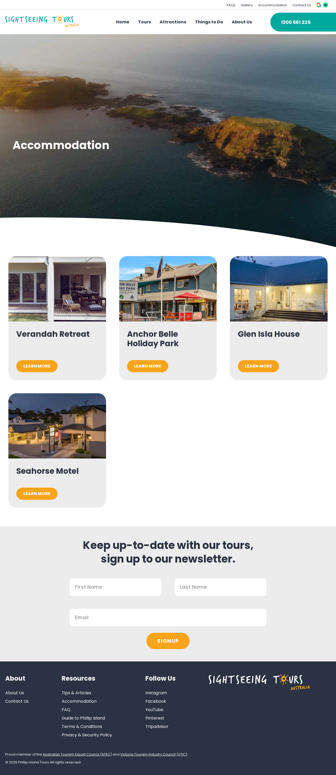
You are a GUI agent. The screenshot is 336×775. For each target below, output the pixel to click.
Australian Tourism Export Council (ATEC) (77, 754)
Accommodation (272, 5)
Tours (144, 22)
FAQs (231, 5)
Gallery (247, 5)
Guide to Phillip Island (83, 718)
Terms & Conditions (82, 726)
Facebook (155, 701)
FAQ (66, 710)
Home (122, 22)
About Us (242, 22)
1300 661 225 (296, 22)
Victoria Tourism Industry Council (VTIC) (153, 754)
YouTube (154, 710)
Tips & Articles (76, 693)
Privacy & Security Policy (87, 735)
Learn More (36, 366)
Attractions (173, 22)
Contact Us (301, 5)
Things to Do (209, 22)
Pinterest (154, 718)
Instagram (156, 693)
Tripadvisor (157, 726)
